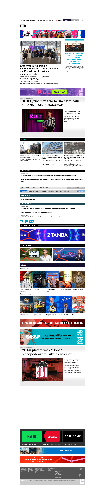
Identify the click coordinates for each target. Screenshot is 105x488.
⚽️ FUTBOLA (35, 191)
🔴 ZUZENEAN (80, 191)
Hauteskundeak (58, 470)
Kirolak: (42, 468)
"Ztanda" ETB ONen (45, 78)
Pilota (41, 471)
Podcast (29, 477)
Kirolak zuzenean (43, 477)
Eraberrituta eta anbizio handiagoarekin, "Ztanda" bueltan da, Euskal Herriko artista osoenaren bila (39, 69)
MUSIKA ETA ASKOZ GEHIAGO (51, 444)
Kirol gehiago (42, 473)
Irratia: (30, 468)
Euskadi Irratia (30, 469)
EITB (23, 26)
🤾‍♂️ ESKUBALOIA (58, 191)
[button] (83, 234)
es (84, 20)
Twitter (80, 470)
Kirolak (37, 20)
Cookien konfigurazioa (57, 480)
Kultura (36, 472)
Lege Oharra (43, 480)
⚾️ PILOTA (30, 191)
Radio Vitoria (30, 471)
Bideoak (22, 471)
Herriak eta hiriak (59, 475)
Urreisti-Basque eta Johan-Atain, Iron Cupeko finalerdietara (36, 212)
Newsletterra (81, 468)
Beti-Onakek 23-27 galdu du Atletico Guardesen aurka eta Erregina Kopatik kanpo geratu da (45, 217)
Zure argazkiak (72, 187)
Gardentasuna (63, 480)
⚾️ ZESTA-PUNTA (50, 191)
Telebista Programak (24, 470)
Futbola (41, 469)
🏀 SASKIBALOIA (42, 191)
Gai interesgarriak (59, 474)
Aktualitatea (37, 469)
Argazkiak (49, 470)
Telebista (42, 20)
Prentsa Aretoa (58, 477)
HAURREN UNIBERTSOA (29, 444)
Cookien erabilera (49, 480)
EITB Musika (30, 473)
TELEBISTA (27, 222)
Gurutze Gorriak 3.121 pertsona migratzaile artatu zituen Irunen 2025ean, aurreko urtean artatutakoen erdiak (49, 175)
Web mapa (73, 480)
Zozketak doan (58, 471)
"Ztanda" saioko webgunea (46, 77)
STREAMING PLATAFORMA (71, 444)
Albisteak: (37, 468)
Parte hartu (57, 473)
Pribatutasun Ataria (37, 480)
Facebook (80, 469)
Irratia (47, 20)
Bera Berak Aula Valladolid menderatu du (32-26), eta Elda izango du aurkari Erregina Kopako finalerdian (48, 208)
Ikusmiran (36, 473)
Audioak (49, 471)
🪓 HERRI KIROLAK (66, 191)
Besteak (51, 20)
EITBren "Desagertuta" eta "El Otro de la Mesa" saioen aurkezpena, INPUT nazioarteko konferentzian (74, 58)
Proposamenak (30, 226)
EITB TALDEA (75, 20)
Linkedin (80, 474)
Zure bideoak (81, 187)
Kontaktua (68, 480)
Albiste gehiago (26, 170)
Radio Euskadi (30, 470)
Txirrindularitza (42, 470)
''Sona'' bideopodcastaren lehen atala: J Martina (31, 383)
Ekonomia (36, 470)
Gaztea (29, 472)
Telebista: (23, 468)
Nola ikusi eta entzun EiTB (60, 476)
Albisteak (32, 20)
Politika (36, 471)
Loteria (56, 472)
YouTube (80, 475)
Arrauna (41, 472)
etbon (28, 245)
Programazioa (23, 469)
